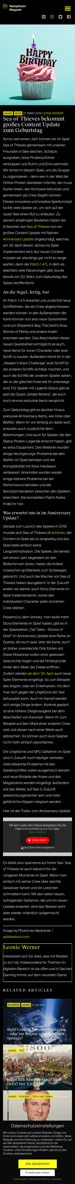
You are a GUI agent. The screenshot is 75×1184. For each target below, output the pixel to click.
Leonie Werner (52, 113)
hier (20, 504)
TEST (21, 1051)
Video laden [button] (39, 840)
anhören (58, 533)
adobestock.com (16, 937)
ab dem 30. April (40, 674)
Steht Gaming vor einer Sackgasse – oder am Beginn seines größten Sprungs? (36, 1033)
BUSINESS (13, 1005)
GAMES (8, 114)
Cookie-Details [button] (20, 1179)
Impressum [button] (56, 1179)
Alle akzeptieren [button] (37, 1164)
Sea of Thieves (38, 227)
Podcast (24, 1097)
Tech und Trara (42, 1097)
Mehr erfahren (37, 832)
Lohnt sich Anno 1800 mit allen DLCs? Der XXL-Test (34, 1081)
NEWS (18, 114)
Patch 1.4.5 (38, 264)
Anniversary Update (18, 239)
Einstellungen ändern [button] (37, 1172)
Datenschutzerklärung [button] (39, 1179)
